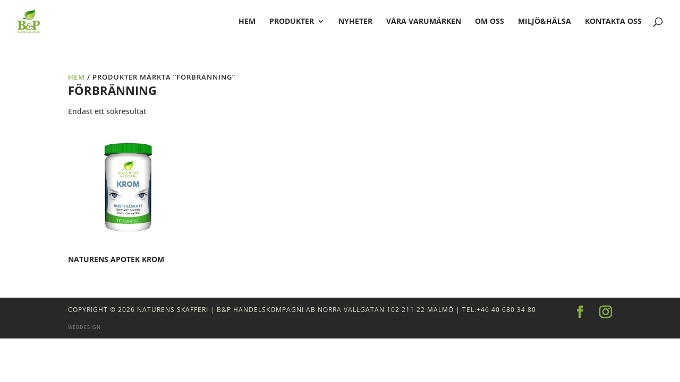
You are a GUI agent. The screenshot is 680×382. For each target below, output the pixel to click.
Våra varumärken (423, 22)
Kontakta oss (613, 22)
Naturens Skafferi (172, 309)
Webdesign (84, 327)
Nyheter (355, 22)
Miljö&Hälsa (544, 22)
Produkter (291, 22)
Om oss (489, 22)
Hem (76, 77)
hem (247, 22)
